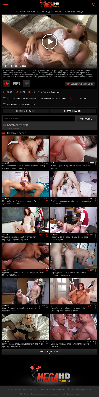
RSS (36, 389)
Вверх (94, 391)
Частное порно (61, 98)
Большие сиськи (22, 98)
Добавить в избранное (82, 84)
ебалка (83, 98)
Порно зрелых (49, 98)
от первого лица (17, 104)
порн (33, 104)
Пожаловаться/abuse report (80, 389)
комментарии (72, 111)
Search (94, 5)
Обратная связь (14, 389)
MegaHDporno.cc (55, 4)
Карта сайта (27, 389)
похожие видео (26, 111)
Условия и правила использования (53, 389)
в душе (27, 104)
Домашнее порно (36, 98)
